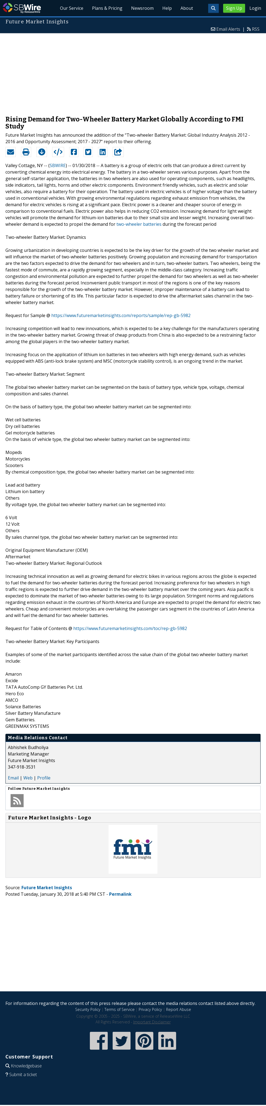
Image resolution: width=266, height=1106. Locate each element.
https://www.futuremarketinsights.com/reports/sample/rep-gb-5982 (121, 315)
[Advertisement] (133, 72)
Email (13, 778)
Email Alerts (228, 29)
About (186, 8)
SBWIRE (58, 165)
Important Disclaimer (152, 1021)
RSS (255, 29)
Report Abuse (178, 1009)
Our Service (71, 8)
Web (28, 778)
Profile (43, 778)
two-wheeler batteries (139, 224)
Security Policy (87, 1009)
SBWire (22, 8)
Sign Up (234, 8)
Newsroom (142, 8)
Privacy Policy (150, 1009)
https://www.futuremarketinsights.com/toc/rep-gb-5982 (130, 628)
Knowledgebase (26, 1066)
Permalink (120, 894)
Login (255, 8)
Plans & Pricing (107, 8)
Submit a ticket (23, 1074)
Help (167, 8)
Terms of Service (119, 1009)
